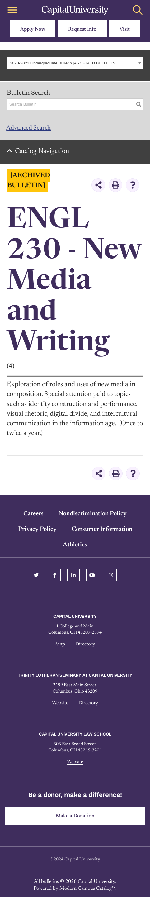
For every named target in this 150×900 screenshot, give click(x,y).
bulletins (50, 884)
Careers (33, 516)
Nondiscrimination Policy (93, 516)
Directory (85, 647)
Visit (125, 29)
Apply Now (32, 29)
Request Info (82, 29)
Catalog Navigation (44, 154)
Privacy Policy (37, 532)
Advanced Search (31, 129)
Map (60, 647)
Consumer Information (102, 532)
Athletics (75, 548)
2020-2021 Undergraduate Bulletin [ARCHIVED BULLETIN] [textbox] (63, 63)
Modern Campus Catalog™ (87, 891)
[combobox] (75, 63)
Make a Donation (75, 818)
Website (60, 706)
